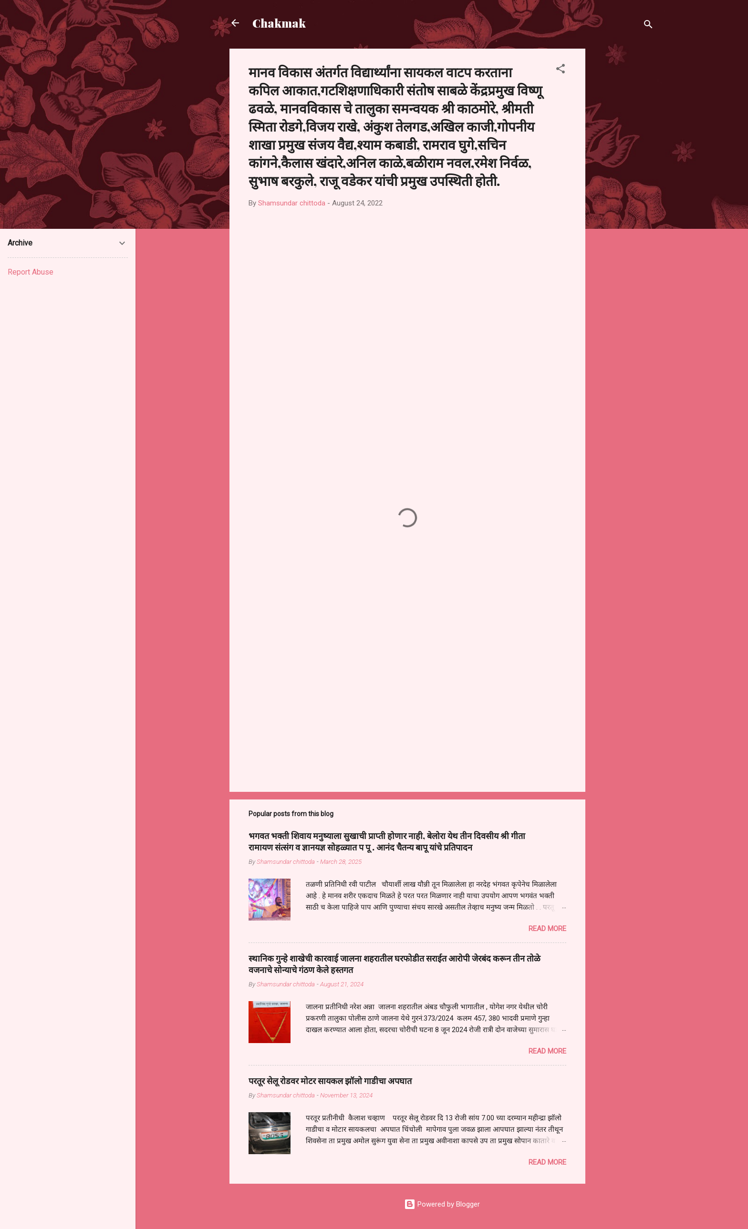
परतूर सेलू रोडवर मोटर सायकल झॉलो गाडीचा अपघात (330, 1080)
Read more (547, 928)
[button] (560, 70)
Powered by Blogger (442, 1204)
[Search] (648, 26)
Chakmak (279, 23)
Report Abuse (30, 272)
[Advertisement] (623, 192)
